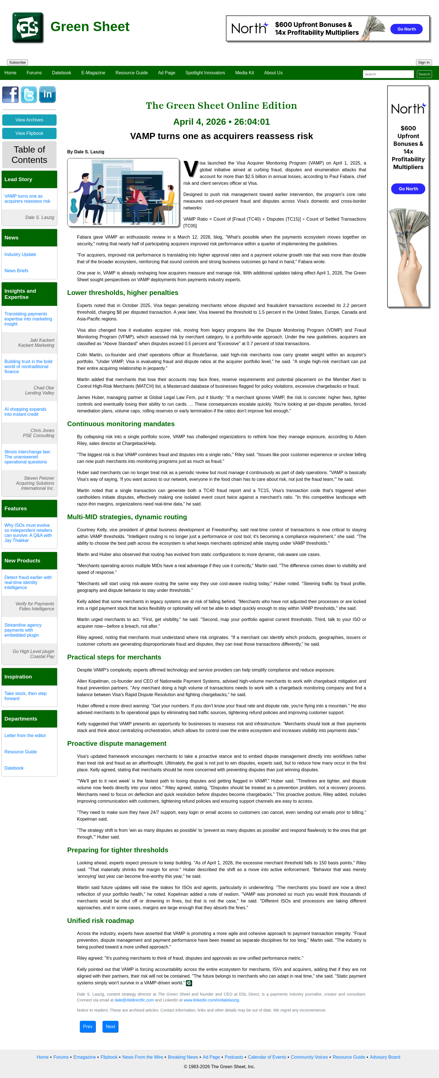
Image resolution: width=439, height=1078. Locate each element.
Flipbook (109, 1057)
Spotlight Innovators (205, 72)
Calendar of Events (267, 1057)
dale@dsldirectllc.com (134, 1000)
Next (110, 1026)
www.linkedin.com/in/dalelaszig (211, 1000)
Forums (34, 72)
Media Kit (244, 72)
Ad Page (166, 72)
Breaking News (183, 1057)
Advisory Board (385, 1057)
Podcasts (234, 1057)
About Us (273, 72)
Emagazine (84, 1057)
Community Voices (309, 1057)
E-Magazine (93, 72)
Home (10, 72)
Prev (87, 1026)
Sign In (424, 62)
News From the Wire (142, 1057)
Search (424, 74)
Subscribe (17, 62)
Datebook (61, 72)
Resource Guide (132, 72)
